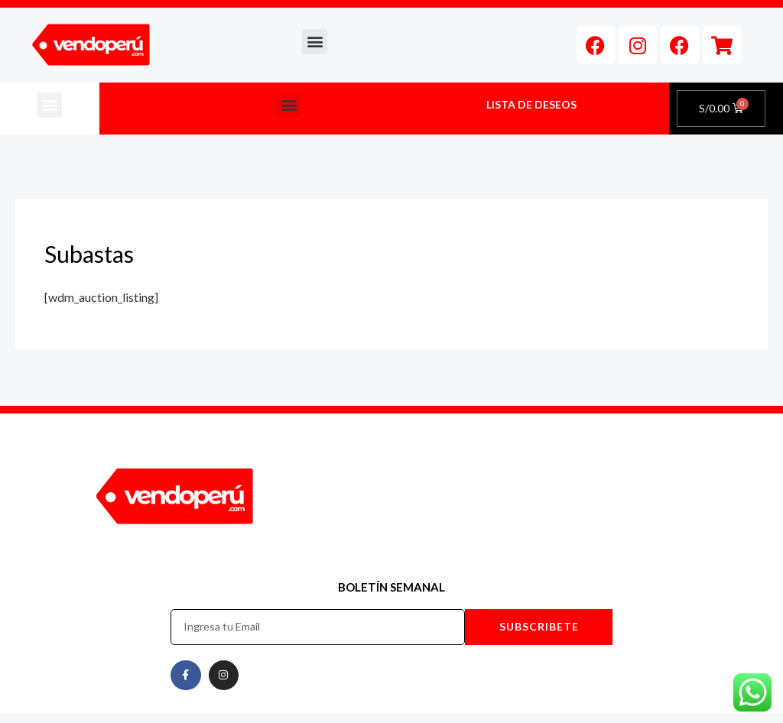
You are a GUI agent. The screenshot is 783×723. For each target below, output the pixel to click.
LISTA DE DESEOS (531, 104)
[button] (314, 41)
